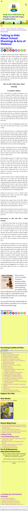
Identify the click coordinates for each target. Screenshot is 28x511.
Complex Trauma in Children (10, 357)
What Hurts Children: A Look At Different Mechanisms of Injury (14, 361)
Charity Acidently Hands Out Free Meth (12, 444)
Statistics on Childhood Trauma (11, 359)
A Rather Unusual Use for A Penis (11, 501)
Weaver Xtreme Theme (22, 509)
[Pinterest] (13, 50)
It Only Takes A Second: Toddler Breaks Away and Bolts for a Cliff (14, 439)
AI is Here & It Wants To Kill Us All (11, 503)
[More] (24, 50)
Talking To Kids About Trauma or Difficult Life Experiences (15, 387)
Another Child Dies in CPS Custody (11, 432)
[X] (5, 50)
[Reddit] (7, 50)
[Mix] (19, 50)
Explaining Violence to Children (12, 374)
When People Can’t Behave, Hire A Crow (12, 504)
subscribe (23, 462)
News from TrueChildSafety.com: (10, 435)
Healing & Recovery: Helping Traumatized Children (14, 384)
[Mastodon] (16, 50)
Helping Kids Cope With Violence (13, 375)
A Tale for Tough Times (7, 400)
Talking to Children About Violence (13, 372)
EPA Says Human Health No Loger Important (14, 425)
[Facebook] (2, 50)
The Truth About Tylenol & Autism (11, 429)
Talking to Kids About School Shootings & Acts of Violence (15, 382)
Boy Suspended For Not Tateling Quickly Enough (12, 442)
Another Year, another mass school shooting (14, 431)
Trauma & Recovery (11, 28)
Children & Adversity (8, 363)
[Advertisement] (14, 330)
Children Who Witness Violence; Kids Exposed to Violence (14, 370)
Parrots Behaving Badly (8, 498)
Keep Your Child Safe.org (13, 14)
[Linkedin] (10, 50)
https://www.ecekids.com (12, 462)
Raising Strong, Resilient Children (12, 391)
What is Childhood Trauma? (10, 356)
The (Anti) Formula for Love (9, 500)
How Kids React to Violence (11, 380)
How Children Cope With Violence (13, 377)
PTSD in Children (7, 366)
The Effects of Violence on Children (13, 378)
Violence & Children (8, 368)
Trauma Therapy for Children (11, 390)
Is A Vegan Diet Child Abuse (9, 446)
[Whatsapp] (21, 50)
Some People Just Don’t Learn (10, 447)
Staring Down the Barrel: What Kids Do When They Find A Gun (14, 427)
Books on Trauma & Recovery (11, 355)
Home (3, 28)
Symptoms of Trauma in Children (12, 365)
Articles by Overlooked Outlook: (11, 495)
